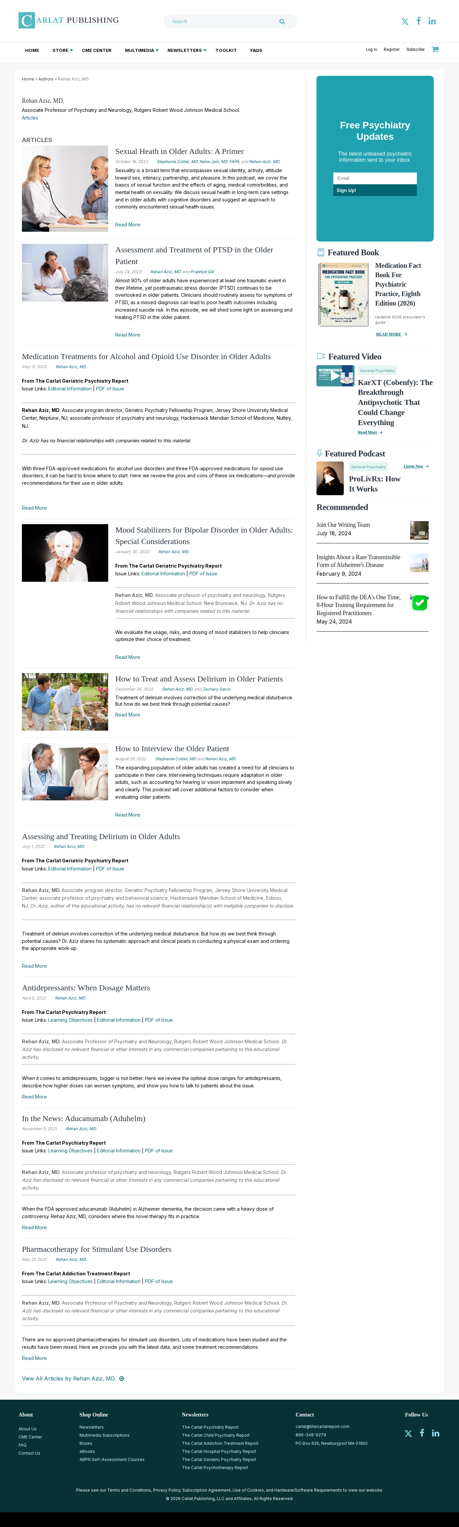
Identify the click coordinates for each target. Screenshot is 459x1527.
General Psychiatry (377, 370)
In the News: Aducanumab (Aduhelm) (84, 1118)
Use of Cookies (248, 1490)
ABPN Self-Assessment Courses (112, 1459)
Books (86, 1443)
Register (392, 49)
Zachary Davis (216, 689)
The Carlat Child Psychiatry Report (216, 1435)
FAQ (23, 1445)
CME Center (97, 50)
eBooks (87, 1451)
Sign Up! (346, 190)
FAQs (256, 50)
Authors (46, 79)
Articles (30, 118)
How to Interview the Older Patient (172, 748)
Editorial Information (70, 388)
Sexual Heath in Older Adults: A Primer (179, 151)
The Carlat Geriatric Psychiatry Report (219, 1459)
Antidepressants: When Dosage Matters (86, 987)
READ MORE (388, 334)
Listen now (413, 466)
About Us (28, 1428)
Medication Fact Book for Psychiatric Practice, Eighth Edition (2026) (398, 284)
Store (60, 50)
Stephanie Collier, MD (177, 161)
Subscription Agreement (206, 1490)
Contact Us (29, 1453)
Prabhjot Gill (202, 271)
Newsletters (184, 50)
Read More (127, 224)
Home (32, 50)
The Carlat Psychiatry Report (210, 1427)
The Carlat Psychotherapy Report (215, 1467)
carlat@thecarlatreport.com (322, 1426)
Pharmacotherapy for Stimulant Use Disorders (97, 1249)
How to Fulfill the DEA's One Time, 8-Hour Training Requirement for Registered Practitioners (358, 605)
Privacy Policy (166, 1490)
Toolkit (226, 50)
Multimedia (139, 50)
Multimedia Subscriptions (105, 1435)
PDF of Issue (110, 388)
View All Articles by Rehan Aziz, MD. (69, 1378)
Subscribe (415, 49)
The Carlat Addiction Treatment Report (220, 1443)
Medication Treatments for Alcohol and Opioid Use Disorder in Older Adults (146, 356)
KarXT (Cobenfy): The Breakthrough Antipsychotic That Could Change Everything (395, 402)
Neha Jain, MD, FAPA (219, 161)
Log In (371, 49)
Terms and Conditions (129, 1490)
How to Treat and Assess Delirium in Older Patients (199, 678)
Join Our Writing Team (343, 524)
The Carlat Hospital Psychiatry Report (219, 1451)
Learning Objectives (70, 1020)
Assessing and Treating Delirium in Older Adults (101, 836)
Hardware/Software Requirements (308, 1490)
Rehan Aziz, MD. (43, 100)
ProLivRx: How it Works (374, 484)
